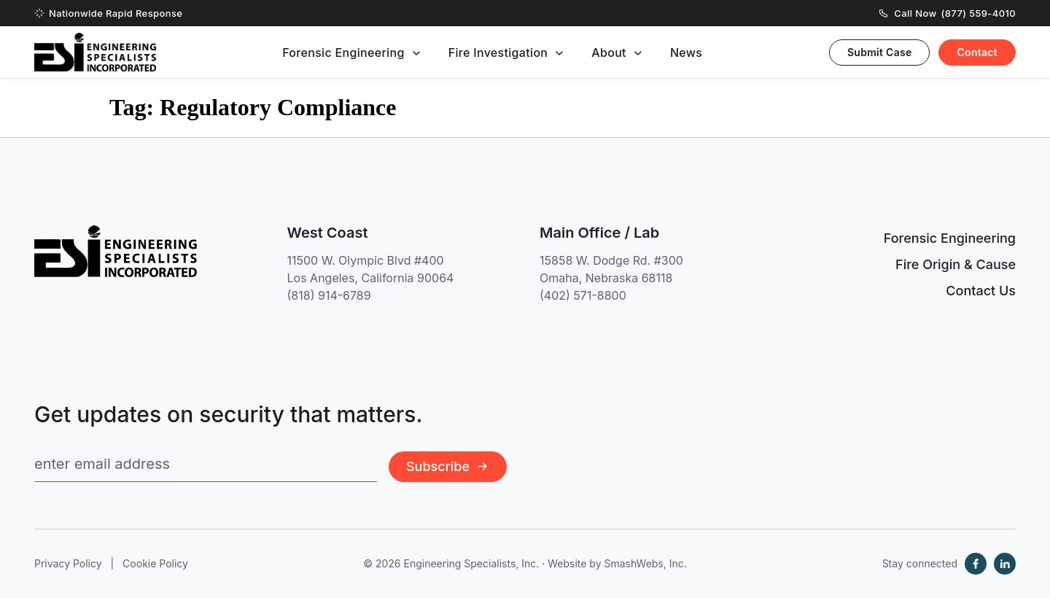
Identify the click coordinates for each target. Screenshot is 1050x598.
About (608, 52)
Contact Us (981, 290)
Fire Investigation (498, 52)
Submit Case (879, 52)
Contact (977, 52)
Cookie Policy (155, 563)
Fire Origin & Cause (955, 264)
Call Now (947, 13)
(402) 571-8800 (583, 295)
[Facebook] (976, 564)
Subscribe (447, 466)
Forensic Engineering (343, 52)
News (686, 52)
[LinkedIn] (1005, 564)
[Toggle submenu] (416, 53)
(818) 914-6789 (329, 295)
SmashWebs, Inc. (645, 563)
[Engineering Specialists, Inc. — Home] (95, 52)
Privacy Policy (68, 563)
